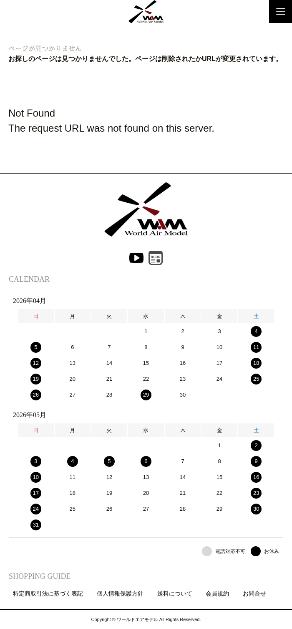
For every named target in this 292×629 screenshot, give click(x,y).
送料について (174, 593)
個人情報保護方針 (120, 593)
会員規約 (217, 593)
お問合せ (254, 593)
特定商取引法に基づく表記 (48, 593)
